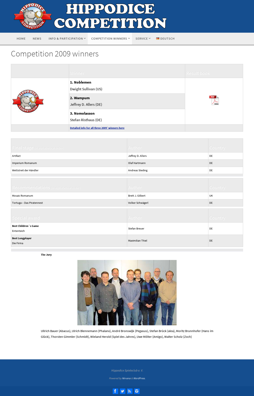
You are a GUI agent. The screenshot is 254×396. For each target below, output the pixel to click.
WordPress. (139, 378)
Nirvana (126, 378)
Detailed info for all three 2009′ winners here (97, 128)
